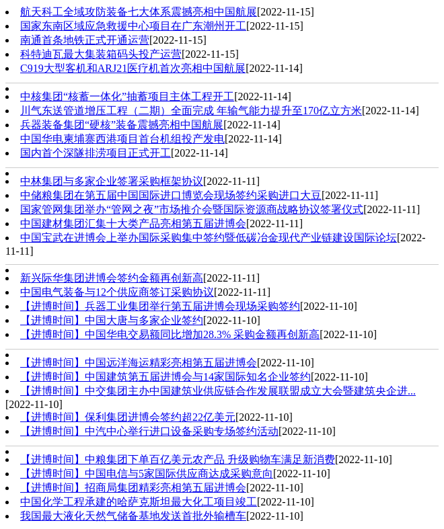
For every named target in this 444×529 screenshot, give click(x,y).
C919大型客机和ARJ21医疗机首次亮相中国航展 (133, 68)
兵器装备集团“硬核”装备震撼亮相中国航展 (121, 124)
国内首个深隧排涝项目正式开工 (95, 153)
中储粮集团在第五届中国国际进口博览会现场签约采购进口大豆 (171, 195)
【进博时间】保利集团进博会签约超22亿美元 (127, 417)
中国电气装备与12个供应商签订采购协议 (117, 292)
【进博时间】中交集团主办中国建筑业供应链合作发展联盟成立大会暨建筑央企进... (218, 391)
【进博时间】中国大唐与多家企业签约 (111, 320)
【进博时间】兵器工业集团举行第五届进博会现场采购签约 (160, 306)
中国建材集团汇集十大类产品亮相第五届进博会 (133, 223)
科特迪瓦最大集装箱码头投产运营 (101, 54)
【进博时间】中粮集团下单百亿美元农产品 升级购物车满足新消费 (177, 459)
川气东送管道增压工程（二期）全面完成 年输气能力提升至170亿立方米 (191, 110)
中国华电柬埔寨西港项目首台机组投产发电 (122, 139)
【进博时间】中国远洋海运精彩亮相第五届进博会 (138, 362)
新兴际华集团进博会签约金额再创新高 (111, 278)
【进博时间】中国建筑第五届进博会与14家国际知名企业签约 (165, 376)
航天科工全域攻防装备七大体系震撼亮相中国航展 (138, 11)
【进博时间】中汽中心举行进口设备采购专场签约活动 (149, 431)
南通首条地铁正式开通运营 (84, 40)
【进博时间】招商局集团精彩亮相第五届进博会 (133, 487)
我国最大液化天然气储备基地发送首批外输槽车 (133, 516)
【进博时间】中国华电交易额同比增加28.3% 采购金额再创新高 (170, 334)
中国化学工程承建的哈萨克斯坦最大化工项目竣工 (138, 501)
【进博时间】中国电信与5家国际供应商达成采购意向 (146, 473)
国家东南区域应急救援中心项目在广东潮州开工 (133, 26)
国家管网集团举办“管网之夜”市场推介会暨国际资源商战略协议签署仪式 (191, 209)
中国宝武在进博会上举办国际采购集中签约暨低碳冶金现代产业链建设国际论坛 (208, 237)
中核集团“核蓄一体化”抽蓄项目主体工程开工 (127, 96)
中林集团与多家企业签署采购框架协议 (111, 181)
